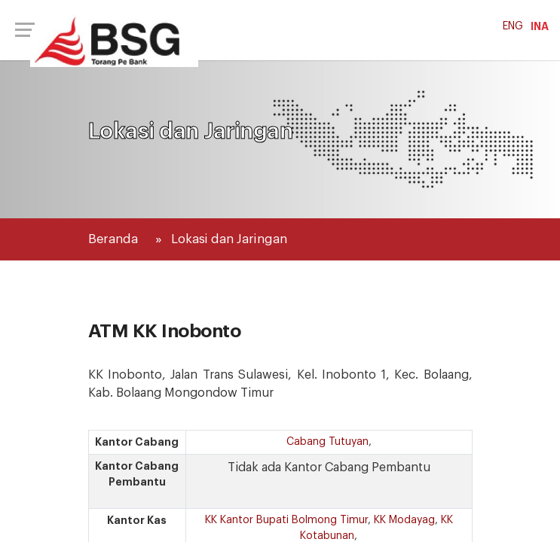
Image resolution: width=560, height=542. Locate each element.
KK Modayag (404, 520)
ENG (513, 26)
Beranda (113, 239)
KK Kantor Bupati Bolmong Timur (286, 520)
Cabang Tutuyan (327, 442)
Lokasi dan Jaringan (229, 239)
